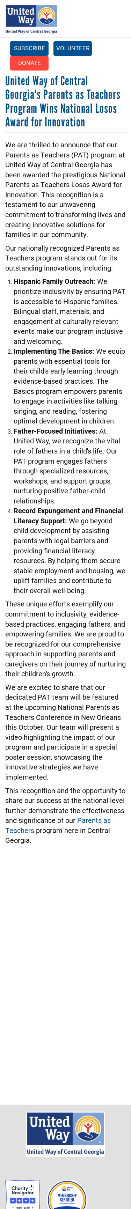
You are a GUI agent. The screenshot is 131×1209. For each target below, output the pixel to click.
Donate (29, 63)
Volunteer (72, 48)
